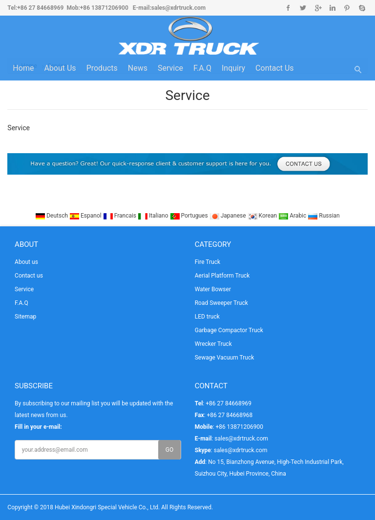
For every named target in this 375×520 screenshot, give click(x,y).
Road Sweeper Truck (221, 303)
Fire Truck (207, 262)
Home (23, 68)
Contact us (274, 68)
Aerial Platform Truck (222, 275)
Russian (323, 215)
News (137, 68)
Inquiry (233, 68)
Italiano (154, 215)
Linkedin (332, 8)
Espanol (86, 215)
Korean (263, 215)
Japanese (228, 215)
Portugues (189, 215)
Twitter (303, 8)
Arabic (293, 215)
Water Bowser (213, 289)
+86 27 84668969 (40, 7)
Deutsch (52, 215)
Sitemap (25, 316)
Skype (361, 8)
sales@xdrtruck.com (178, 7)
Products (102, 68)
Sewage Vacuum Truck (224, 357)
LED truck (207, 316)
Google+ (318, 8)
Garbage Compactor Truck (229, 330)
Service (170, 68)
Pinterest (347, 8)
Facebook (288, 8)
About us (60, 68)
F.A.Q (202, 68)
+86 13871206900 (104, 7)
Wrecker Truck (213, 343)
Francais (120, 215)
